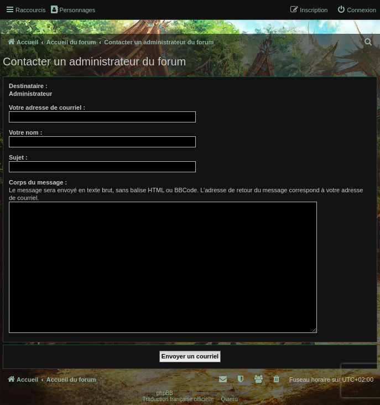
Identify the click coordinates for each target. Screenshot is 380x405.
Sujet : (18, 157)
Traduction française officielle (178, 399)
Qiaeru (229, 399)
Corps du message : (38, 182)
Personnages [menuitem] (73, 9)
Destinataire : (28, 86)
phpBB (165, 393)
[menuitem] (356, 10)
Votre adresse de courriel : (47, 107)
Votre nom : (25, 132)
